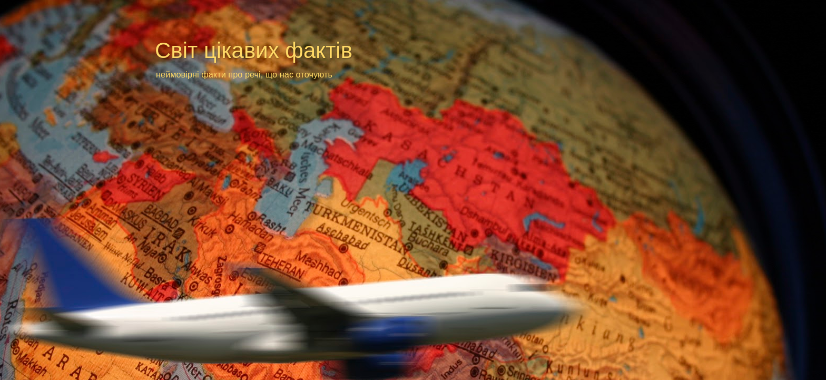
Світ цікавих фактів (253, 50)
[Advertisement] (357, 101)
